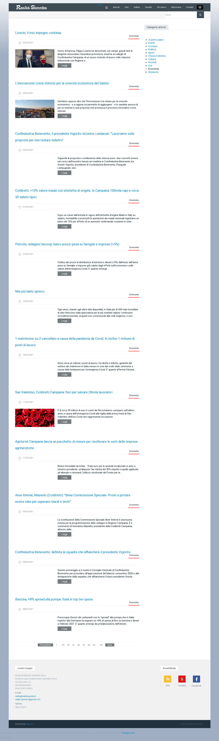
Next (110, 645)
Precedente (45, 645)
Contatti (189, 7)
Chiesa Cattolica (157, 55)
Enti (150, 65)
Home (183, 724)
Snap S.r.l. (30, 724)
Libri (127, 7)
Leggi (64, 65)
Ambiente (153, 72)
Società (152, 62)
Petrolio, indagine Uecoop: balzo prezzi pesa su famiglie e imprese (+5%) (67, 244)
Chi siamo (161, 7)
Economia (134, 36)
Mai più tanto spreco (30, 291)
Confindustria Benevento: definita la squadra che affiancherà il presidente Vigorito (72, 552)
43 (84, 645)
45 (94, 645)
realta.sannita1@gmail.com (28, 699)
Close (100, 5)
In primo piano (155, 39)
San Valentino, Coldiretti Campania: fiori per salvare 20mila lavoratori (63, 392)
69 (101, 645)
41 (73, 645)
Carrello (148, 7)
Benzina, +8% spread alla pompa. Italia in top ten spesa (54, 599)
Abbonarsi (176, 7)
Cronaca (152, 46)
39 (63, 645)
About (191, 724)
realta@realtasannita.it (25, 696)
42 (78, 645)
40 (68, 645)
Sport (151, 52)
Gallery (137, 7)
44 (89, 645)
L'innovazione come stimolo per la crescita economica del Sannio (62, 83)
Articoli (116, 7)
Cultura (152, 59)
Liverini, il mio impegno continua (38, 33)
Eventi (151, 43)
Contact (199, 724)
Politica (152, 49)
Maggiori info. (128, 733)
